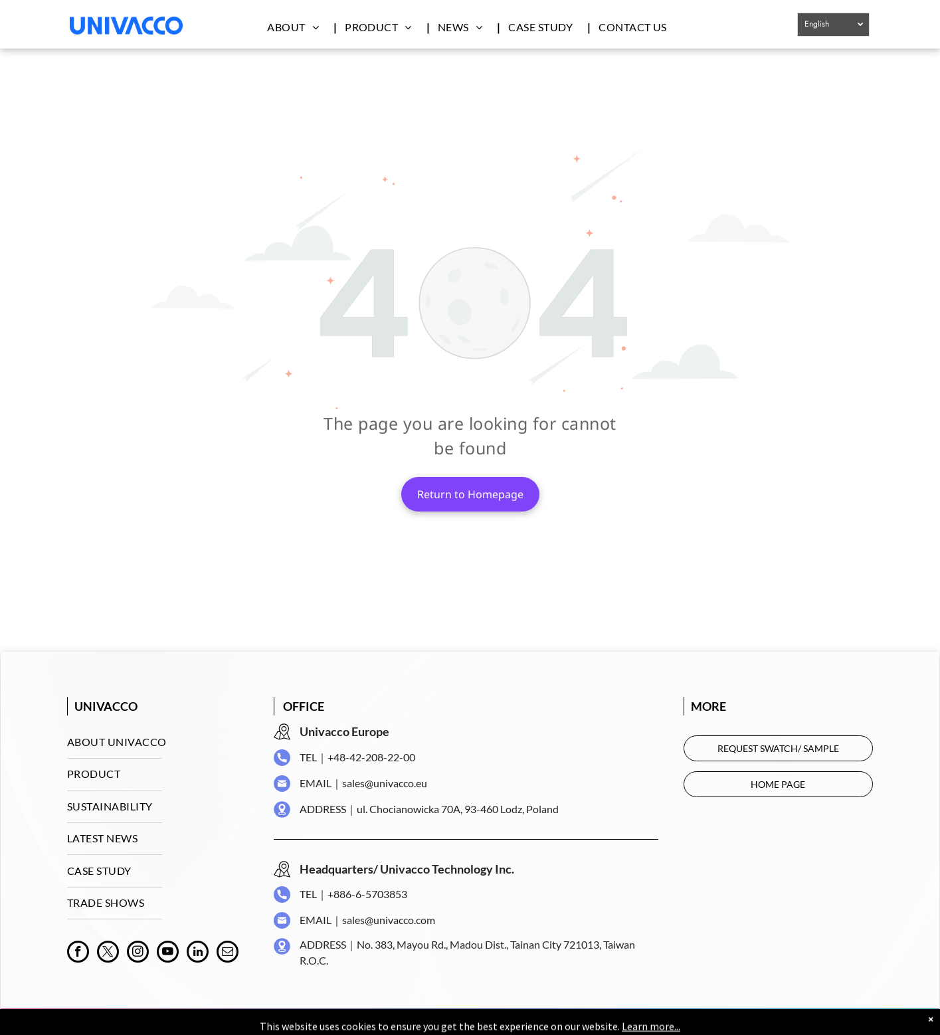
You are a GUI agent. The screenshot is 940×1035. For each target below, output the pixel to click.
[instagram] (138, 953)
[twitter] (108, 953)
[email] (227, 953)
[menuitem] (299, 27)
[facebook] (78, 953)
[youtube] (168, 953)
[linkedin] (198, 953)
